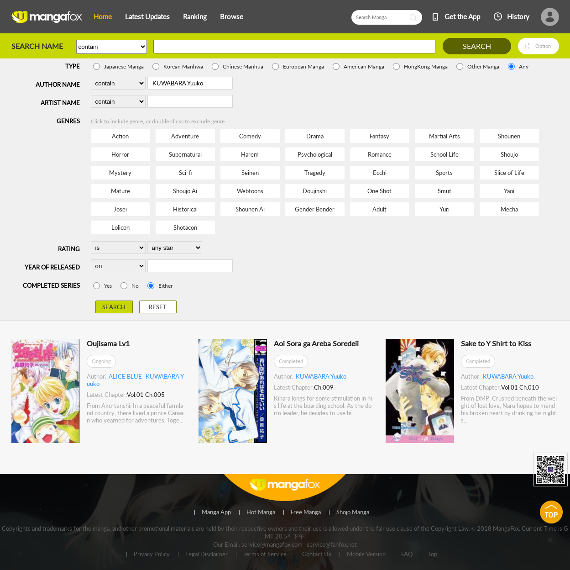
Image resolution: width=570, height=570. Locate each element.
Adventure (185, 136)
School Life (444, 154)
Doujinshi (315, 191)
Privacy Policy (152, 554)
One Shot (379, 191)
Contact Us (316, 554)
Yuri (444, 209)
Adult (379, 209)
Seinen (250, 172)
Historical (185, 209)
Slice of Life (509, 172)
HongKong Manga (426, 66)
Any (523, 66)
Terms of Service (265, 554)
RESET (158, 307)
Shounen (509, 136)
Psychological (315, 154)
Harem (250, 154)
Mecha (509, 209)
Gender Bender (315, 209)
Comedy (250, 136)
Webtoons (250, 191)
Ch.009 (324, 387)
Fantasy (379, 136)
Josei (120, 209)
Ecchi (380, 172)
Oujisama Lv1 (108, 343)
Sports (444, 172)
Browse (231, 16)
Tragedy (314, 172)
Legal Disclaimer (206, 554)
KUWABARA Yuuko (321, 376)
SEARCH (477, 46)
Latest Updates (147, 16)
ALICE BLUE (125, 376)
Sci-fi (185, 172)
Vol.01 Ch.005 (146, 394)
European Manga (303, 66)
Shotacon (185, 227)
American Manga (364, 66)
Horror (120, 154)
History (518, 16)
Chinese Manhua (243, 66)
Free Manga (306, 512)
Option (543, 46)
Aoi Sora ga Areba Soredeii (316, 343)
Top (432, 554)
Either (165, 285)
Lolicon (120, 227)
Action (120, 136)
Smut (444, 191)
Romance (380, 154)
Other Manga (483, 66)
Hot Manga (260, 512)
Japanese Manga (124, 66)
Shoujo (509, 154)
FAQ (407, 554)
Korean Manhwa (183, 66)
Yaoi (509, 191)
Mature (120, 191)
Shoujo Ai (185, 191)
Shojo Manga (352, 512)
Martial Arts (444, 136)
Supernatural (185, 154)
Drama (315, 136)
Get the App (462, 16)
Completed (291, 361)
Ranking (195, 16)
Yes (108, 285)
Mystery (120, 172)
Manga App (216, 512)
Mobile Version (366, 554)
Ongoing (101, 361)
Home (103, 16)
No (135, 285)
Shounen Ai (250, 209)
